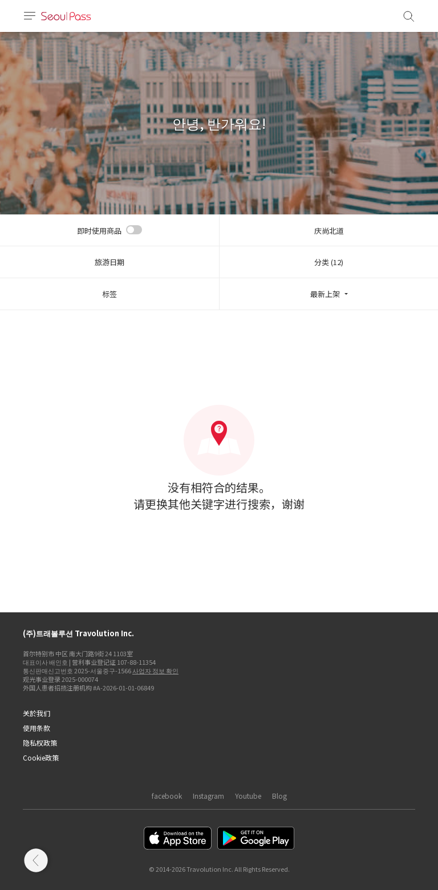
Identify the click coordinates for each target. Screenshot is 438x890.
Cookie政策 (41, 757)
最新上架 (325, 293)
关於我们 (36, 713)
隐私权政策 (40, 742)
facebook (167, 795)
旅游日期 (109, 262)
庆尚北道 (329, 230)
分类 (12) (328, 262)
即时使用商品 (99, 230)
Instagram (208, 795)
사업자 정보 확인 (155, 670)
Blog (279, 795)
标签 (109, 293)
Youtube (248, 795)
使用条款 (36, 728)
